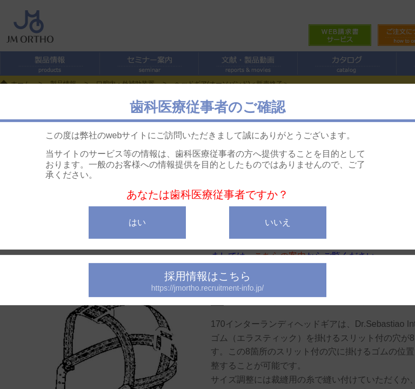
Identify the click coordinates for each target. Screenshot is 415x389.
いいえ (278, 222)
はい (137, 222)
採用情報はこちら (207, 281)
